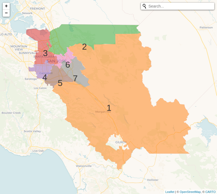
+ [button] (6, 6)
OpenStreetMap (190, 191)
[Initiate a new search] (144, 6)
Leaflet (169, 191)
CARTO (210, 191)
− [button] (6, 13)
